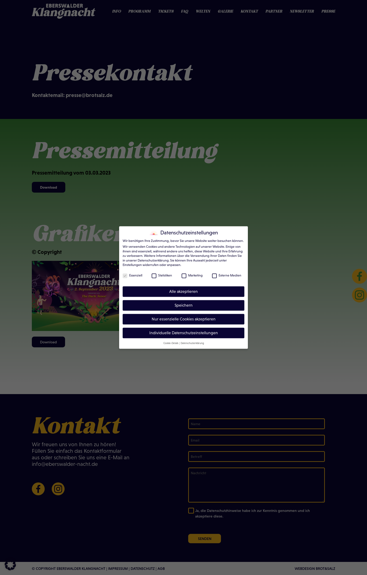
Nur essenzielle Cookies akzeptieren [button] (184, 315)
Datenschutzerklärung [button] (192, 339)
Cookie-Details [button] (171, 339)
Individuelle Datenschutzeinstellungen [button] (183, 329)
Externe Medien (226, 272)
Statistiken (162, 272)
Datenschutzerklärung (153, 257)
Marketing (192, 272)
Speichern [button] (184, 301)
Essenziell (132, 272)
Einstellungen (132, 261)
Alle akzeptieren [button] (183, 288)
